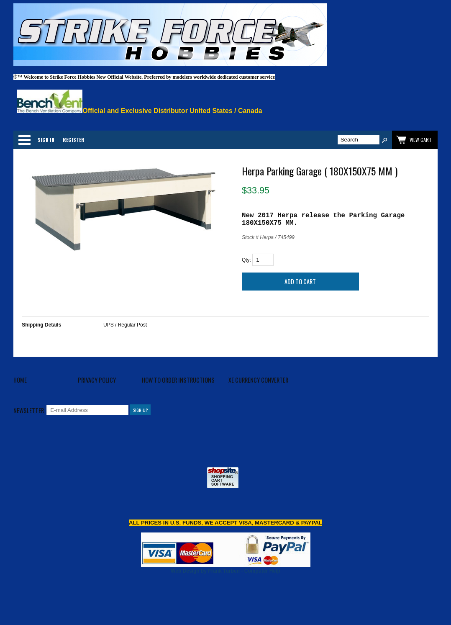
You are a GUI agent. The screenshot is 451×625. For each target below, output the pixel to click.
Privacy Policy (97, 380)
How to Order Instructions (178, 380)
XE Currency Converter (258, 380)
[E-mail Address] (87, 410)
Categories (24, 140)
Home (20, 380)
